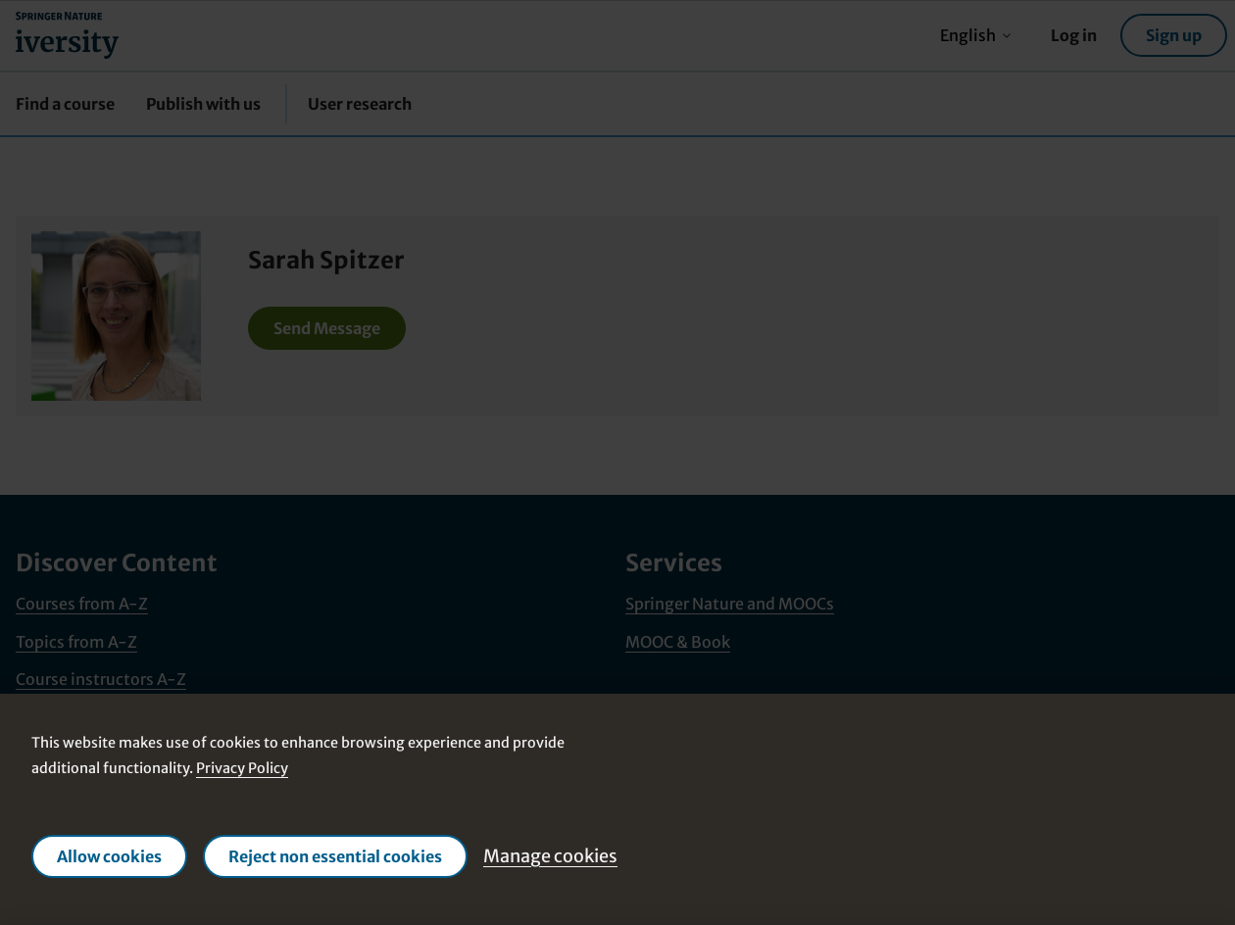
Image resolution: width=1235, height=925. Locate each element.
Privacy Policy (242, 768)
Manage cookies (550, 856)
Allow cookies (109, 856)
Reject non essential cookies (335, 856)
